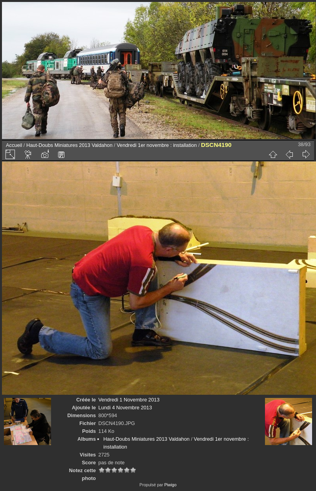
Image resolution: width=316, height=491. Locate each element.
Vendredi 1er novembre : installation (157, 145)
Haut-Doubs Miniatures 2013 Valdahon (69, 145)
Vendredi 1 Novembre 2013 (129, 400)
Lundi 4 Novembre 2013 (125, 407)
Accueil (14, 145)
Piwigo (170, 484)
